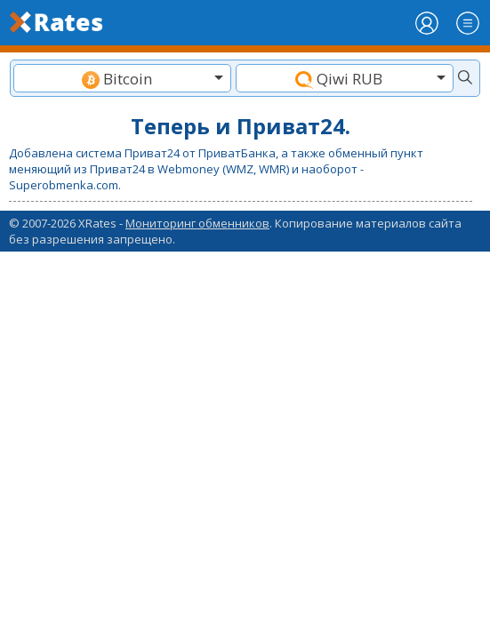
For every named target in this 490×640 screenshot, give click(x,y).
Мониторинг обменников (197, 223)
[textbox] (122, 78)
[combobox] (122, 78)
